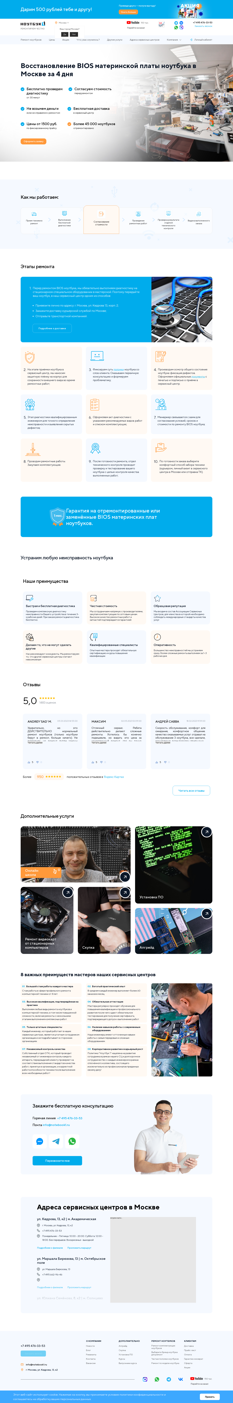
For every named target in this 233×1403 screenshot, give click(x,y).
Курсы (122, 1359)
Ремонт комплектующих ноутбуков (163, 1346)
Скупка (122, 1350)
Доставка (189, 1346)
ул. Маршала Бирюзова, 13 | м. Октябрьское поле (62, 1261)
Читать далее (35, 746)
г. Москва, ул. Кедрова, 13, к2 (42, 1369)
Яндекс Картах (114, 781)
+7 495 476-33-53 (202, 24)
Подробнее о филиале (50, 1248)
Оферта (188, 1363)
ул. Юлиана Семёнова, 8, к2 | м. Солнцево (63, 1302)
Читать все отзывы (191, 794)
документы (198, 380)
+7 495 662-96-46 (52, 1276)
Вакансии (91, 1363)
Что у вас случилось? (88, 44)
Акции (65, 44)
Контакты (91, 1359)
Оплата (188, 1354)
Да (64, 36)
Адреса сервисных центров (144, 44)
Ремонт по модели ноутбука (165, 1363)
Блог (88, 1350)
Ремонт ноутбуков (31, 44)
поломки (119, 373)
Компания (172, 44)
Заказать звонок (203, 28)
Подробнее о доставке (52, 332)
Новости (90, 1346)
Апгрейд (123, 1346)
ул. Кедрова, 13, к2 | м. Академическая (68, 1219)
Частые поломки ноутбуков (165, 1359)
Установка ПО (126, 1354)
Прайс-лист (190, 1350)
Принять (210, 1397)
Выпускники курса (128, 1363)
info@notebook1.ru (57, 1129)
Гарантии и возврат (193, 1359)
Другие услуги (114, 44)
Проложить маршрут (79, 1248)
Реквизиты (91, 1354)
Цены (52, 44)
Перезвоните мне (57, 1165)
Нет (74, 36)
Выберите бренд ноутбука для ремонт (164, 1353)
